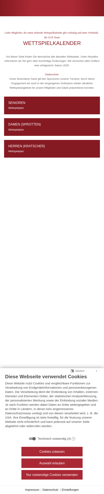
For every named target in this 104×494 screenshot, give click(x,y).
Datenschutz (51, 489)
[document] (52, 403)
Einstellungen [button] (70, 489)
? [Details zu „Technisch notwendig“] (73, 438)
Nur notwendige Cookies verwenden (52, 475)
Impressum (32, 489)
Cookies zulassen (51, 451)
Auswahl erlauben (52, 463)
